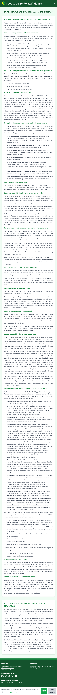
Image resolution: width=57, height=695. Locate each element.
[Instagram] (6, 676)
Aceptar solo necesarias (52, 691)
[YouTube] (16, 676)
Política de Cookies (15, 693)
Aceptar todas (44, 691)
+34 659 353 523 (13, 670)
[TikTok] (9, 676)
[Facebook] (2, 676)
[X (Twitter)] (12, 676)
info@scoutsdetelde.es (7, 668)
